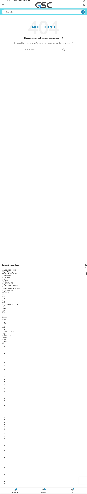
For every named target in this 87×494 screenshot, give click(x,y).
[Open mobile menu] (3, 5)
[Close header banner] (84, 1)
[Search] (43, 11)
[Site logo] (43, 5)
